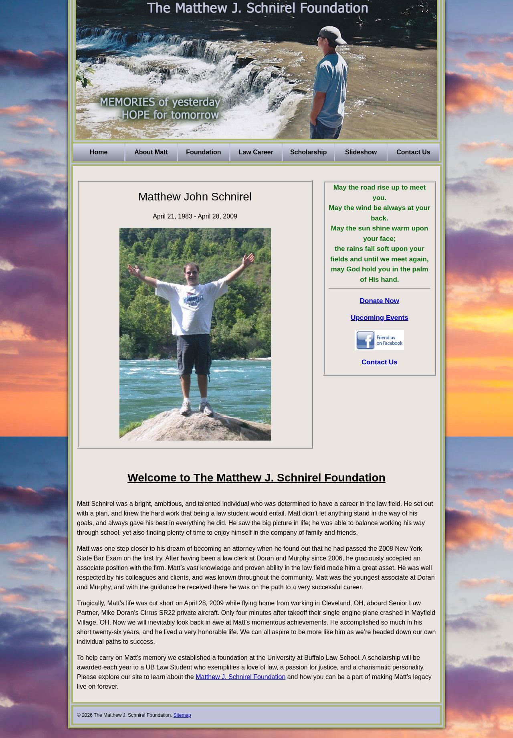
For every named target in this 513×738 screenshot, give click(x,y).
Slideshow (361, 152)
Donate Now (379, 301)
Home (98, 152)
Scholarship (308, 152)
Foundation (203, 152)
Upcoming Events (379, 317)
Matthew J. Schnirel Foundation (240, 676)
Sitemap (182, 715)
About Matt (151, 152)
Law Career (256, 152)
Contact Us (413, 152)
